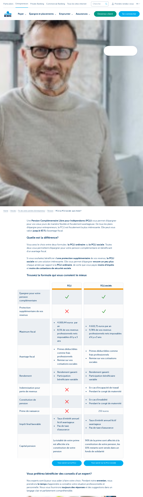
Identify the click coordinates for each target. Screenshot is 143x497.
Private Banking (37, 4)
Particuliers (8, 4)
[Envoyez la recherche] (106, 3)
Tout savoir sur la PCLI (67, 463)
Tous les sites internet (76, 4)
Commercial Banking (55, 4)
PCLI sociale (106, 285)
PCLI (69, 285)
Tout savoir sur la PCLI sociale (103, 463)
